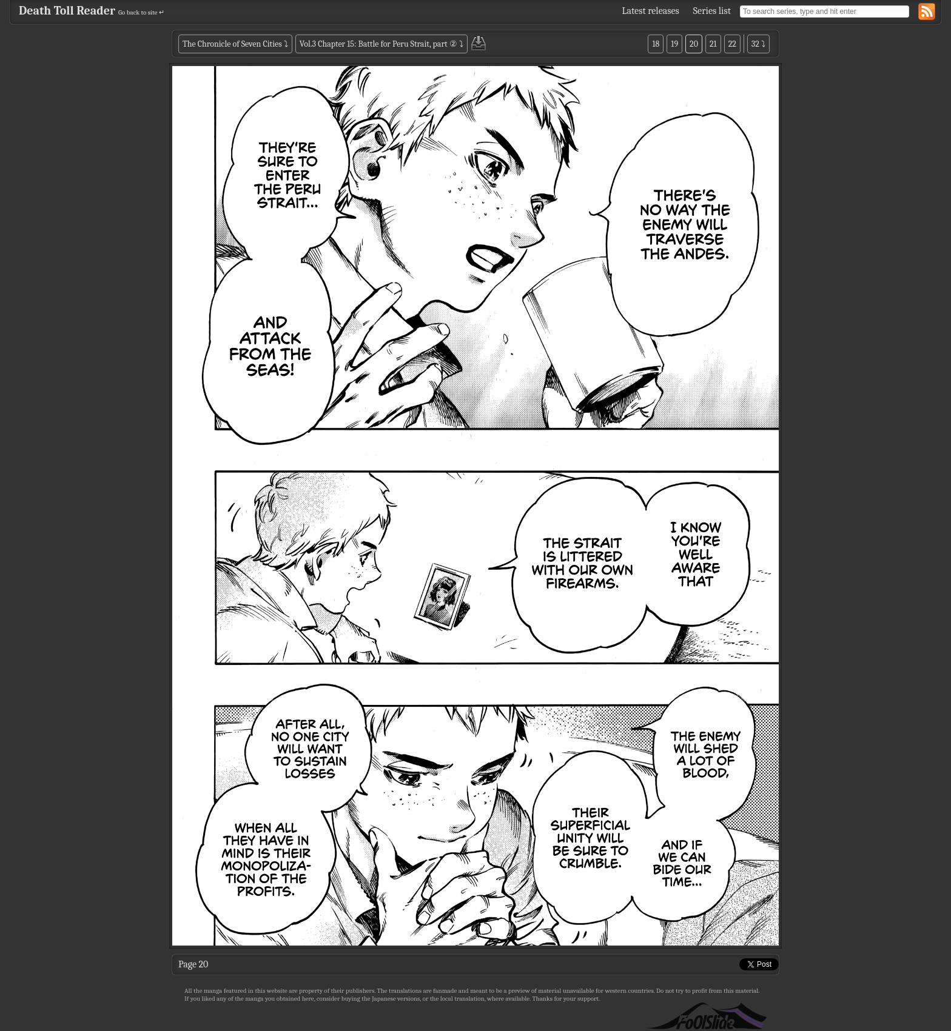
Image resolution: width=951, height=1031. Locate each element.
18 (655, 44)
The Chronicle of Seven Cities (232, 44)
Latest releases (650, 10)
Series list (712, 10)
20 (694, 44)
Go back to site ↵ (141, 12)
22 (732, 44)
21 (713, 44)
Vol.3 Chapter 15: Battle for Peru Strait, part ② (378, 44)
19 (674, 44)
